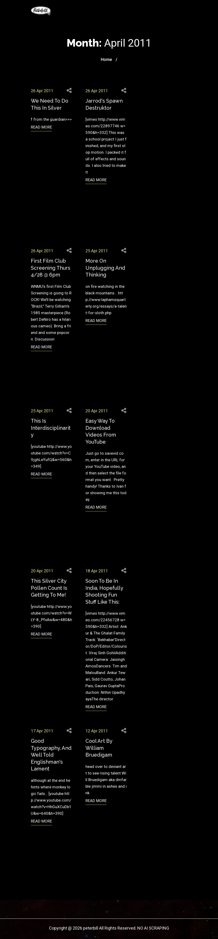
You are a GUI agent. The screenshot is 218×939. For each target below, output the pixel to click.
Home (106, 59)
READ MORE (41, 127)
